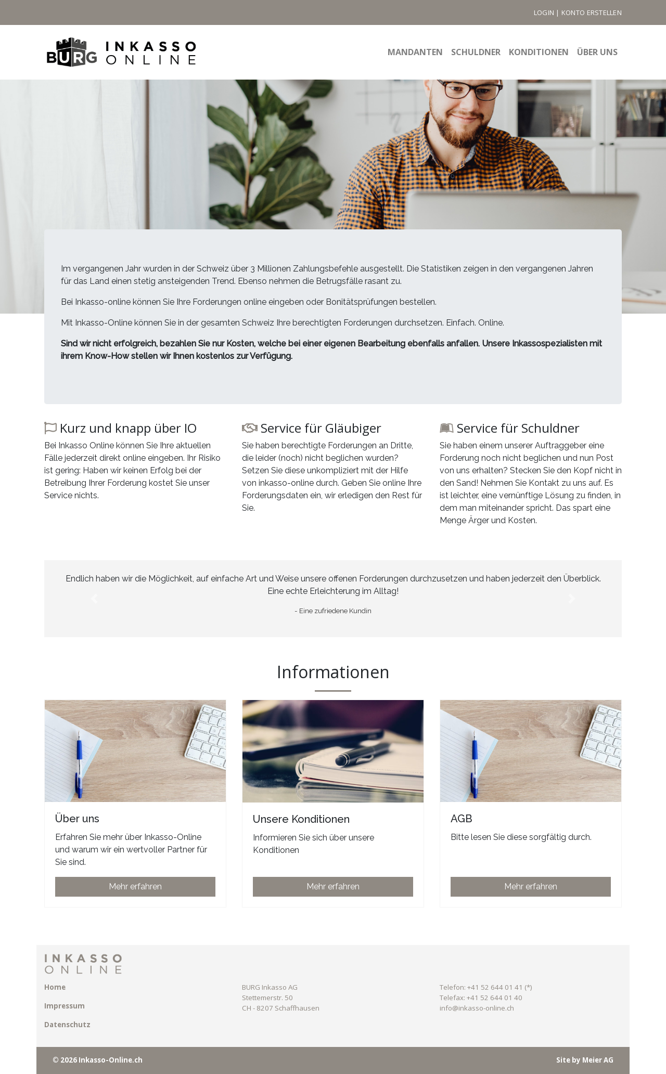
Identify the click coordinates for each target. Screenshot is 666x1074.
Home (55, 987)
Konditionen (539, 52)
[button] (94, 598)
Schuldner (476, 52)
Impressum (64, 1006)
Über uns (597, 52)
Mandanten (415, 52)
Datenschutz (67, 1024)
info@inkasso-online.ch (477, 1008)
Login (544, 12)
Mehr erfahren (135, 886)
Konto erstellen (591, 12)
